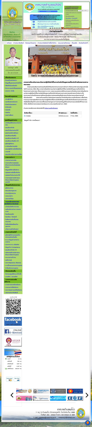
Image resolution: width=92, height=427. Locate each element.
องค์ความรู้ (8, 260)
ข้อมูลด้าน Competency (12, 247)
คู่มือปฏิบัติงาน (9, 144)
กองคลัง (7, 110)
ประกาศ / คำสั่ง (9, 91)
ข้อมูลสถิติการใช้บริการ (12, 170)
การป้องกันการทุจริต (11, 146)
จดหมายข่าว (9, 196)
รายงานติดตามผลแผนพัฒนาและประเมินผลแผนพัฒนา (12, 165)
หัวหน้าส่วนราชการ (10, 104)
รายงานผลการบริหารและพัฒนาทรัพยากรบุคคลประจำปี (12, 180)
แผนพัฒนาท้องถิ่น (10, 136)
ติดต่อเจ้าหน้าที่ (83, 43)
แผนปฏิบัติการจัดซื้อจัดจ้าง (13, 149)
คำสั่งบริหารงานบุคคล (11, 268)
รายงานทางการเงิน (10, 160)
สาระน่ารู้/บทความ (10, 193)
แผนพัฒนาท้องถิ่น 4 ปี (12, 141)
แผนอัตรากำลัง (9, 127)
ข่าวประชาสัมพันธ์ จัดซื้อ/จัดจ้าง (47, 43)
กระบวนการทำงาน (10, 257)
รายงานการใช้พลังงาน (11, 287)
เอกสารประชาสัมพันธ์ (11, 293)
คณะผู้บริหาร (9, 99)
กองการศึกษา (9, 115)
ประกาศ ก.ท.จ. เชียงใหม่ (12, 244)
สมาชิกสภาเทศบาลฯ (11, 102)
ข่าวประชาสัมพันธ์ (18, 43)
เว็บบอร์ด (74, 43)
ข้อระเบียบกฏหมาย (10, 191)
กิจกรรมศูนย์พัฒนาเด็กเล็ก (13, 274)
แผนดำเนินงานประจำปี (11, 130)
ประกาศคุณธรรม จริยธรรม (13, 263)
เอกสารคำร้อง (9, 199)
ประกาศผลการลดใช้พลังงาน (13, 290)
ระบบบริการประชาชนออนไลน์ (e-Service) (12, 202)
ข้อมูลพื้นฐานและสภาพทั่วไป (13, 83)
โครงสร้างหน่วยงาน (11, 80)
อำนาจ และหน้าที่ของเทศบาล (13, 88)
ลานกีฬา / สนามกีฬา (11, 276)
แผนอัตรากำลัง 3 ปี (11, 250)
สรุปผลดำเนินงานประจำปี (12, 175)
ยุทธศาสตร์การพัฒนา (11, 133)
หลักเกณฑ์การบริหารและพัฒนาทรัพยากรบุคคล (12, 253)
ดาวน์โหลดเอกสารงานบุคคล (13, 265)
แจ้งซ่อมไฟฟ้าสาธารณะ (12, 207)
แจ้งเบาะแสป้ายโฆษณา (11, 229)
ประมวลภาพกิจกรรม (64, 43)
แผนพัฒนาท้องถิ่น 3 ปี (12, 138)
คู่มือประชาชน (9, 188)
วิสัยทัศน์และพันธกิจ (11, 85)
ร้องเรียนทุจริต (9, 214)
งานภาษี (7, 152)
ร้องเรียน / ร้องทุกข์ (11, 217)
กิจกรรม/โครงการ (30, 43)
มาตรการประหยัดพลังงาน (13, 285)
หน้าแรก (9, 43)
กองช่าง (7, 112)
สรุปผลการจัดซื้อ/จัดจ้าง (12, 172)
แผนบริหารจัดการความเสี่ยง (13, 154)
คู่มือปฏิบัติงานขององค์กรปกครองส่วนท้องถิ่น (12, 236)
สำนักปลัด (8, 107)
